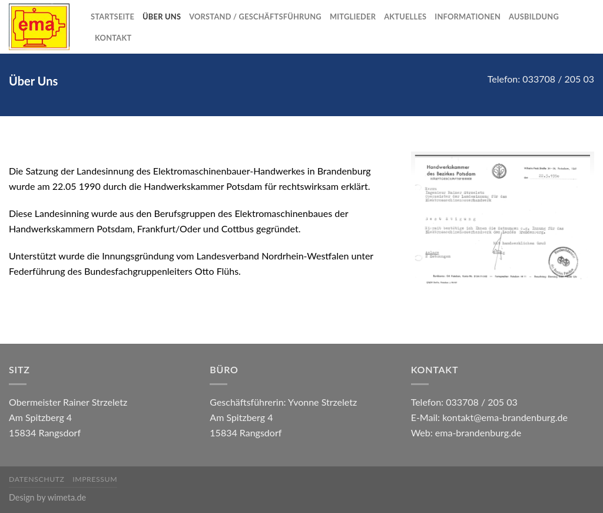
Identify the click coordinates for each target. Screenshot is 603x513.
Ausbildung (534, 16)
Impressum (94, 479)
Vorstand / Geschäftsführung (255, 16)
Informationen (468, 16)
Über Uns (162, 16)
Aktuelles (405, 16)
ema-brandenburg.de (478, 432)
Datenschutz (37, 479)
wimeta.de (67, 497)
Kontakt (113, 37)
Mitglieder (353, 16)
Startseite (112, 16)
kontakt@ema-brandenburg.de (505, 417)
